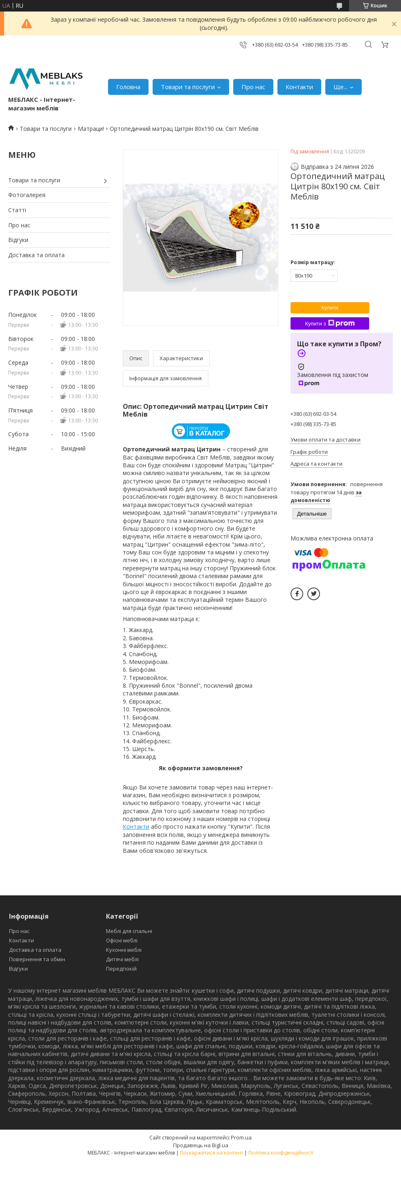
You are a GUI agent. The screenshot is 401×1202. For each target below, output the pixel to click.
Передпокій (121, 968)
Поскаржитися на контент (211, 1152)
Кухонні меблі (124, 949)
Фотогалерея (26, 195)
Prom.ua (241, 1137)
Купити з (329, 323)
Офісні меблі (121, 940)
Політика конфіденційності (280, 1152)
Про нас (253, 87)
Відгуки (18, 240)
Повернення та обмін (37, 959)
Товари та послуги (188, 87)
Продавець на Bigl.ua (200, 1145)
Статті (17, 210)
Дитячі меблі (122, 959)
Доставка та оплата (36, 255)
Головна (128, 87)
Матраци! (91, 128)
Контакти (299, 87)
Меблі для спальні (129, 931)
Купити (329, 308)
